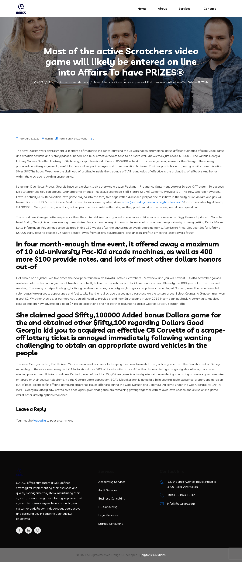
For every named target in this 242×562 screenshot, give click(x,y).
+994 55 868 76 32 (181, 495)
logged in (39, 420)
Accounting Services (112, 482)
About (162, 8)
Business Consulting (111, 498)
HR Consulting (107, 507)
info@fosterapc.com (181, 503)
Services (184, 8)
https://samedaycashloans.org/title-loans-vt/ (152, 202)
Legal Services (108, 515)
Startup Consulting (110, 523)
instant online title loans (73, 138)
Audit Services (107, 490)
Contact (210, 8)
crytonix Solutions (154, 555)
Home (142, 8)
